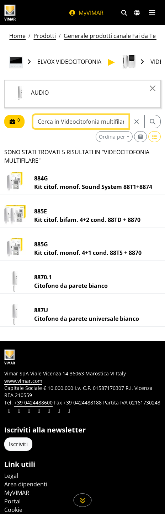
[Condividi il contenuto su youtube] (49, 411)
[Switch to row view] (154, 136)
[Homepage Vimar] (10, 12)
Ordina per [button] (112, 136)
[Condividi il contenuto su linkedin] (9, 411)
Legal (11, 476)
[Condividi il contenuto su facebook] (19, 411)
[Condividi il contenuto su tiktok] (69, 411)
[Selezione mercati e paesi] (136, 13)
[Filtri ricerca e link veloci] (124, 13)
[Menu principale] (152, 13)
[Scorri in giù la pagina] (83, 500)
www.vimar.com (23, 381)
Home (17, 36)
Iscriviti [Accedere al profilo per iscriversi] (18, 444)
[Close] (152, 88)
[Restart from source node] (136, 121)
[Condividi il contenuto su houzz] (59, 411)
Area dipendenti (25, 484)
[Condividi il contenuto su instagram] (39, 411)
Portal (12, 501)
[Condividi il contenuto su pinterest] (29, 411)
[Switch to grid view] (140, 136)
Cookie (13, 510)
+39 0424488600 (33, 402)
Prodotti (44, 36)
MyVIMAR (86, 13)
